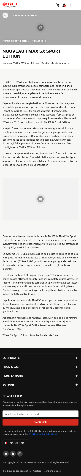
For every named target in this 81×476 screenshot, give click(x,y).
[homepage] (10, 5)
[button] (75, 5)
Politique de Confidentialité (43, 434)
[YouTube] (6, 454)
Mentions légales (52, 470)
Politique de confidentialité (17, 470)
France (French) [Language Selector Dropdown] (14, 442)
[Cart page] (58, 5)
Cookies (37, 470)
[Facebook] (13, 454)
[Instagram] (20, 454)
